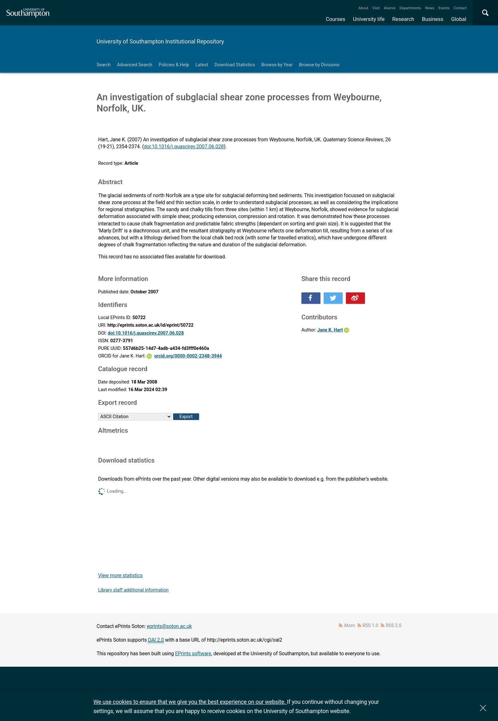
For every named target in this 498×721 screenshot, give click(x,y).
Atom (349, 625)
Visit (376, 8)
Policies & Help (173, 65)
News (429, 8)
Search (104, 65)
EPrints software (193, 654)
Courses (335, 19)
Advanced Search (134, 65)
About (363, 8)
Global (458, 19)
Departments (410, 8)
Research (403, 19)
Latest (201, 65)
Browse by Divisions (319, 65)
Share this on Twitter (333, 298)
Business (433, 19)
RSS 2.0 (394, 625)
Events (444, 8)
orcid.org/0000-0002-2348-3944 (188, 356)
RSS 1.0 (370, 625)
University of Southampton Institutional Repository (160, 41)
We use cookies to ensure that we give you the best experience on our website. (190, 701)
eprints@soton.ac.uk (169, 626)
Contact (460, 8)
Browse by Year (277, 65)
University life (369, 19)
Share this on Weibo (355, 298)
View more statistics (120, 575)
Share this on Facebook (310, 298)
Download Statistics (234, 65)
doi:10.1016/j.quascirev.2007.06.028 (184, 147)
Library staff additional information (133, 590)
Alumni (389, 8)
